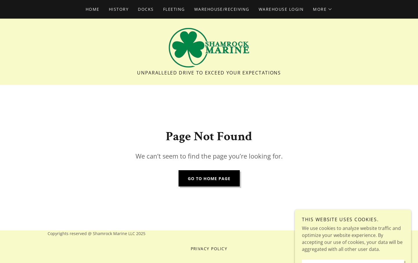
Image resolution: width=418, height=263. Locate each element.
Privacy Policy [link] (209, 248)
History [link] (119, 9)
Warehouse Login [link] (281, 9)
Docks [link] (146, 9)
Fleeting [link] (174, 9)
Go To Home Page (209, 178)
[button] (322, 9)
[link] (209, 47)
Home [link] (93, 9)
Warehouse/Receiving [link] (221, 9)
